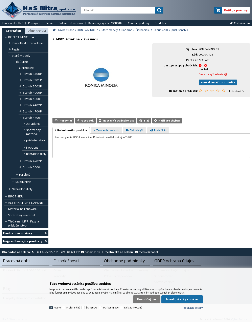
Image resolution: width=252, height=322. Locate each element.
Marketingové (111, 307)
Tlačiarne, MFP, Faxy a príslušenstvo (23, 223)
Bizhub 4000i (32, 99)
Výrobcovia (37, 31)
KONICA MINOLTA (21, 37)
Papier (16, 49)
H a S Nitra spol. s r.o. (39, 10)
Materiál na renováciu (23, 209)
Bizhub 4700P (32, 111)
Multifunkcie (23, 182)
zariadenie (33, 124)
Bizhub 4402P (32, 105)
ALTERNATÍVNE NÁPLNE (25, 202)
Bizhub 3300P (32, 74)
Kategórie (13, 31)
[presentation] (71, 130)
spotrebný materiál (33, 132)
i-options (32, 147)
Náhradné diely (22, 189)
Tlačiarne (21, 62)
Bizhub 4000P (32, 92)
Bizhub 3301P (32, 80)
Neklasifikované (133, 307)
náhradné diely (36, 154)
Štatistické (91, 307)
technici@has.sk (149, 252)
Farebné (24, 174)
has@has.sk (92, 252)
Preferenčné (73, 307)
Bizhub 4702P (32, 161)
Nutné (57, 307)
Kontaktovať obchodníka (218, 82)
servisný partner (191, 10)
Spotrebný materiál (21, 215)
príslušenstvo (35, 140)
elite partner (205, 10)
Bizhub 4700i (32, 117)
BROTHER (15, 196)
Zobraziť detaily (193, 307)
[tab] (71, 130)
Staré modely (21, 55)
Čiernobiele (27, 68)
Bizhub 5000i (32, 167)
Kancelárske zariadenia (27, 43)
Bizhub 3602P (32, 86)
